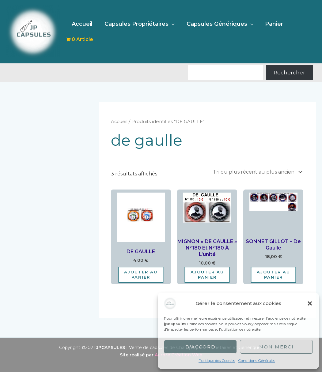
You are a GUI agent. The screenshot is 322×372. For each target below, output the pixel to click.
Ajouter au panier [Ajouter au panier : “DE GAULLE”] (140, 274)
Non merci (276, 347)
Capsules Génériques (217, 31)
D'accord (200, 347)
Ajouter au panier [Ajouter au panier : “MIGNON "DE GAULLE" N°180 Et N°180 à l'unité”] (207, 274)
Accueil (84, 31)
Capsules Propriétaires (138, 31)
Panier (274, 31)
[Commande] (256, 172)
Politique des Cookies (217, 360)
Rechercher (289, 73)
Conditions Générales (256, 360)
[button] (310, 303)
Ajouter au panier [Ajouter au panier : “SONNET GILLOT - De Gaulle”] (273, 274)
